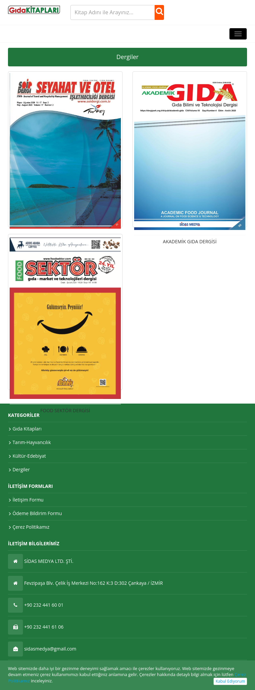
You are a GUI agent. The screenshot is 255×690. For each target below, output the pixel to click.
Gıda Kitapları (27, 428)
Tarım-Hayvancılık (32, 442)
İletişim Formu (28, 500)
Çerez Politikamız (31, 527)
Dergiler (21, 469)
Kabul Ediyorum (230, 681)
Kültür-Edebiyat (29, 456)
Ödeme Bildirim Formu (37, 513)
